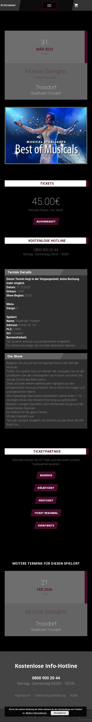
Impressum (22, 695)
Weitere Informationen (36, 713)
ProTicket (46, 500)
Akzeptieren (60, 713)
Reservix (46, 475)
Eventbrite (46, 525)
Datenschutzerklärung (50, 695)
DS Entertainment (8, 5)
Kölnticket (46, 488)
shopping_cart (76, 5)
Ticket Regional (46, 513)
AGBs (74, 695)
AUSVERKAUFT (46, 221)
